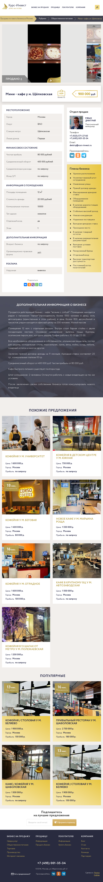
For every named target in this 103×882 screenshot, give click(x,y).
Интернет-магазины (16, 856)
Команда (85, 852)
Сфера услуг (12, 841)
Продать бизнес (43, 845)
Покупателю (68, 7)
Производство (13, 852)
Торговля (11, 848)
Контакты (85, 848)
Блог (83, 841)
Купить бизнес (64, 845)
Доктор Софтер (97, 874)
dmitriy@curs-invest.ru (81, 145)
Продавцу (55, 7)
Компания (80, 7)
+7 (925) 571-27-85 (79, 135)
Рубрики (42, 18)
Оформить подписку (64, 822)
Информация (41, 841)
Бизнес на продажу (40, 7)
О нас (83, 845)
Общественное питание (62, 18)
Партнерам (86, 856)
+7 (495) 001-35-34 (79, 138)
